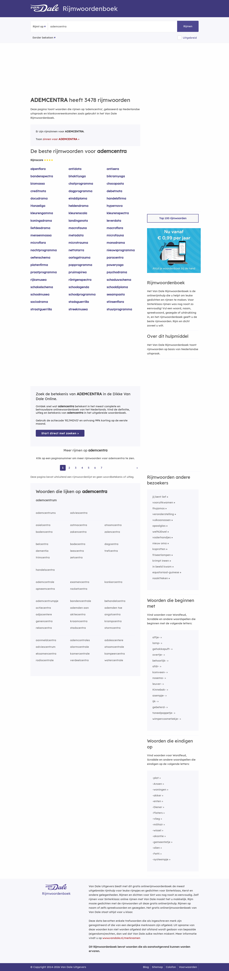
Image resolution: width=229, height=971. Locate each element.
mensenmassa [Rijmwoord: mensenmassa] (41, 235)
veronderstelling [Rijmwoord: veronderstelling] (163, 514)
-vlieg (156, 818)
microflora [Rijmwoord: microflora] (38, 242)
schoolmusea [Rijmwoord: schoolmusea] (39, 294)
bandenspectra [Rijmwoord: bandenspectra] (41, 176)
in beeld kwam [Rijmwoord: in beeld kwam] (162, 566)
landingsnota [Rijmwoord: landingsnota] (78, 220)
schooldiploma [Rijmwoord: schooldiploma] (117, 287)
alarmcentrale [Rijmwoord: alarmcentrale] (79, 646)
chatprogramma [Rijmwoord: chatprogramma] (81, 183)
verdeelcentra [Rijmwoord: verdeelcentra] (79, 660)
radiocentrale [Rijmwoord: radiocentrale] (45, 660)
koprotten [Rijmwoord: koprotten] (158, 549)
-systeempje (160, 859)
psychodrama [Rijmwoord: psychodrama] (117, 272)
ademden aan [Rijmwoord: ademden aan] (79, 607)
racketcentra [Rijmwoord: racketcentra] (78, 588)
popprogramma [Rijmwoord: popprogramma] (80, 265)
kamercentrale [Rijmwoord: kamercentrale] (80, 653)
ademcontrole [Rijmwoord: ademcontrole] (45, 582)
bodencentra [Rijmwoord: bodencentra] (44, 531)
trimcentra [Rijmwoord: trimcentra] (43, 557)
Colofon (171, 967)
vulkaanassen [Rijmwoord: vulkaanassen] (161, 520)
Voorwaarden (188, 967)
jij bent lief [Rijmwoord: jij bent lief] (159, 496)
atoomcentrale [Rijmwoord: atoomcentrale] (114, 646)
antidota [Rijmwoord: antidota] (75, 169)
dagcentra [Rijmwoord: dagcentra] (111, 544)
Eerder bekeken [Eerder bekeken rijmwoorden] (43, 37)
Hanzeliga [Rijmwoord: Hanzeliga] (37, 206)
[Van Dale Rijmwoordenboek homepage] (46, 9)
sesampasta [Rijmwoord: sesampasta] (116, 294)
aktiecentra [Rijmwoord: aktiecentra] (78, 614)
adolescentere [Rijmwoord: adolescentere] (113, 640)
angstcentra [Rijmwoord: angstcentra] (112, 614)
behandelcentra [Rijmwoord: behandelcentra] (114, 601)
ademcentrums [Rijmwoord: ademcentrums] (46, 513)
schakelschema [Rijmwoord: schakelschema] (41, 287)
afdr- (155, 666)
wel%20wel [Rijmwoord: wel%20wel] (159, 531)
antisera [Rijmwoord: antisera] (113, 169)
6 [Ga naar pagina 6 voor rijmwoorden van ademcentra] (95, 467)
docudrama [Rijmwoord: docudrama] (39, 198)
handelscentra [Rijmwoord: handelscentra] (45, 569)
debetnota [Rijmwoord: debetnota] (114, 191)
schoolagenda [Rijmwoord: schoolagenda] (79, 287)
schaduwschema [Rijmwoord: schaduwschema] (119, 280)
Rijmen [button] (187, 26)
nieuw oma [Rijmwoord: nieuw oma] (159, 543)
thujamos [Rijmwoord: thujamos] (158, 508)
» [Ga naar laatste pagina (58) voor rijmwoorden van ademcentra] (137, 467)
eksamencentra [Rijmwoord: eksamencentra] (46, 653)
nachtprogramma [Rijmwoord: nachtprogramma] (43, 250)
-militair (157, 824)
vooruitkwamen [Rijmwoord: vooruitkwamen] (162, 502)
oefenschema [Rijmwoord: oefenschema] (40, 257)
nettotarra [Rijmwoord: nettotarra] (76, 250)
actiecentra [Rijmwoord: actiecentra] (43, 607)
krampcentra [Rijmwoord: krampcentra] (113, 621)
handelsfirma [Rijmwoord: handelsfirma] (116, 198)
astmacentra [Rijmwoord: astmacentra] (78, 525)
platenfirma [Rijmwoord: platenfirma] (39, 265)
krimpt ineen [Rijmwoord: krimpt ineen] (160, 560)
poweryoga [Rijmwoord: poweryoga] (115, 265)
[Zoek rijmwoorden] (67, 26)
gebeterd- (159, 707)
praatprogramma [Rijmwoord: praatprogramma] (43, 272)
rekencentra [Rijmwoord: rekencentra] (44, 627)
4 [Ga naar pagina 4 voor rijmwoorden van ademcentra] (82, 467)
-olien (156, 847)
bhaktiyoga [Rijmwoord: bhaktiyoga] (77, 176)
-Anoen (157, 783)
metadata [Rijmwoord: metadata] (76, 235)
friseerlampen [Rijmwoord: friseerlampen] (161, 555)
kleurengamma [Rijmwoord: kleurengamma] (41, 213)
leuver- (157, 684)
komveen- (159, 672)
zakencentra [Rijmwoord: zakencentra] (78, 531)
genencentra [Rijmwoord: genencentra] (44, 621)
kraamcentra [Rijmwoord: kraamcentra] (78, 621)
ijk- (154, 701)
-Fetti (156, 853)
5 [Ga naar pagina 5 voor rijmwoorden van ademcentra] (88, 467)
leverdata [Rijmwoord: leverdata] (114, 220)
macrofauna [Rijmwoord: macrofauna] (78, 228)
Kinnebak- (159, 689)
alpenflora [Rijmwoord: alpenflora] (38, 169)
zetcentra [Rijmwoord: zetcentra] (76, 557)
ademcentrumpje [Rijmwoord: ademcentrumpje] (47, 601)
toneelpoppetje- (162, 713)
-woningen (159, 789)
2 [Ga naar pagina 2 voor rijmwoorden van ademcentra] (69, 467)
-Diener (157, 807)
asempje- (158, 695)
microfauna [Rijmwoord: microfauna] (115, 235)
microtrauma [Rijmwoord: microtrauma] (78, 242)
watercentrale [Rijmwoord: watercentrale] (113, 660)
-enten (156, 801)
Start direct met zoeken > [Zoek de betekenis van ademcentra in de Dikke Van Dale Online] (60, 433)
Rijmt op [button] (38, 26)
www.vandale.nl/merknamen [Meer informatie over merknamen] (121, 938)
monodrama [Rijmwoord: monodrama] (116, 242)
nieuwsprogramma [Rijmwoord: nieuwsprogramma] (121, 250)
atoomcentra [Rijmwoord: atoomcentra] (113, 525)
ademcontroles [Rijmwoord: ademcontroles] (80, 640)
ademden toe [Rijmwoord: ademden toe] (113, 607)
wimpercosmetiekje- (165, 718)
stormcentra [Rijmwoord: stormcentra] (112, 627)
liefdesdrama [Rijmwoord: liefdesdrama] (40, 228)
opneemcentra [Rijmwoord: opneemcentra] (45, 588)
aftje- (156, 637)
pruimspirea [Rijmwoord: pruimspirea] (78, 272)
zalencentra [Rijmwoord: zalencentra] (112, 531)
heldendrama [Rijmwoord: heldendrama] (78, 206)
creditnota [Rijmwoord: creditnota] (38, 191)
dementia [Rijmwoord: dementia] (42, 550)
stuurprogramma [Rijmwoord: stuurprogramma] (119, 309)
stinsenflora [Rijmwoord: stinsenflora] (115, 302)
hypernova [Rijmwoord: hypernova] (115, 206)
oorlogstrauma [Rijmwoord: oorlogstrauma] (79, 257)
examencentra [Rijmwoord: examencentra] (79, 582)
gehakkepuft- (161, 649)
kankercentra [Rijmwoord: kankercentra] (113, 582)
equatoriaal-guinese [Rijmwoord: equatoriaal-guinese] (165, 572)
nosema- (158, 678)
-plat (155, 778)
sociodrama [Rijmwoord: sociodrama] (39, 302)
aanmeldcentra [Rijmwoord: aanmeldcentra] (46, 640)
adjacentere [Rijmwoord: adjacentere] (44, 614)
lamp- (156, 643)
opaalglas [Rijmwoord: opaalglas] (158, 525)
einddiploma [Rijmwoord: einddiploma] (78, 198)
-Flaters (157, 812)
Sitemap (157, 967)
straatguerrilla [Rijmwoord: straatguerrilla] (41, 309)
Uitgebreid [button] (190, 37)
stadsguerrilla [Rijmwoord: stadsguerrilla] (79, 302)
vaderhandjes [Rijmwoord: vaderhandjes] (161, 537)
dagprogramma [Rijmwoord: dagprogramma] (80, 191)
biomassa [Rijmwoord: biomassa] (37, 183)
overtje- (157, 654)
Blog (146, 967)
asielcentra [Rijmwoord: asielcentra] (43, 525)
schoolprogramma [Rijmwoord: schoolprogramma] (82, 294)
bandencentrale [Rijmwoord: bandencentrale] (80, 601)
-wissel (156, 830)
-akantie (158, 836)
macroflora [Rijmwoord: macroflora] (115, 228)
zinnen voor (60, 139)
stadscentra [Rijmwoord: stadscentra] (78, 627)
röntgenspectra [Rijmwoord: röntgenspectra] (80, 280)
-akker (156, 795)
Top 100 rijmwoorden (172, 218)
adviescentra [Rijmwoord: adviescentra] (78, 513)
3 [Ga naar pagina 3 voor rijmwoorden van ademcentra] (75, 467)
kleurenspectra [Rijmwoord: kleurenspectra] (118, 213)
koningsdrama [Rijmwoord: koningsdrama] (41, 220)
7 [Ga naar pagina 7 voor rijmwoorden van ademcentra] (101, 467)
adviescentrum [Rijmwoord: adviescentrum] (45, 646)
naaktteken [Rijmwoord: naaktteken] (160, 578)
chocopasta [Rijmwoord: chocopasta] (115, 183)
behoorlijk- (159, 660)
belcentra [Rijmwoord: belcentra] (42, 544)
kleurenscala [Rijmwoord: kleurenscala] (78, 213)
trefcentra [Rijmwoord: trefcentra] (111, 550)
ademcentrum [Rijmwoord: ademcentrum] (46, 500)
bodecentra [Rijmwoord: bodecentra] (77, 544)
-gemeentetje (161, 842)
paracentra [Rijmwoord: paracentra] (115, 257)
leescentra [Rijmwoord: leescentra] (77, 550)
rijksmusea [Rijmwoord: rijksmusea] (38, 280)
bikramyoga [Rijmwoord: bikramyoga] (116, 176)
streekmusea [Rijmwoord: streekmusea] (78, 309)
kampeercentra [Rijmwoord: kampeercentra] (114, 653)
